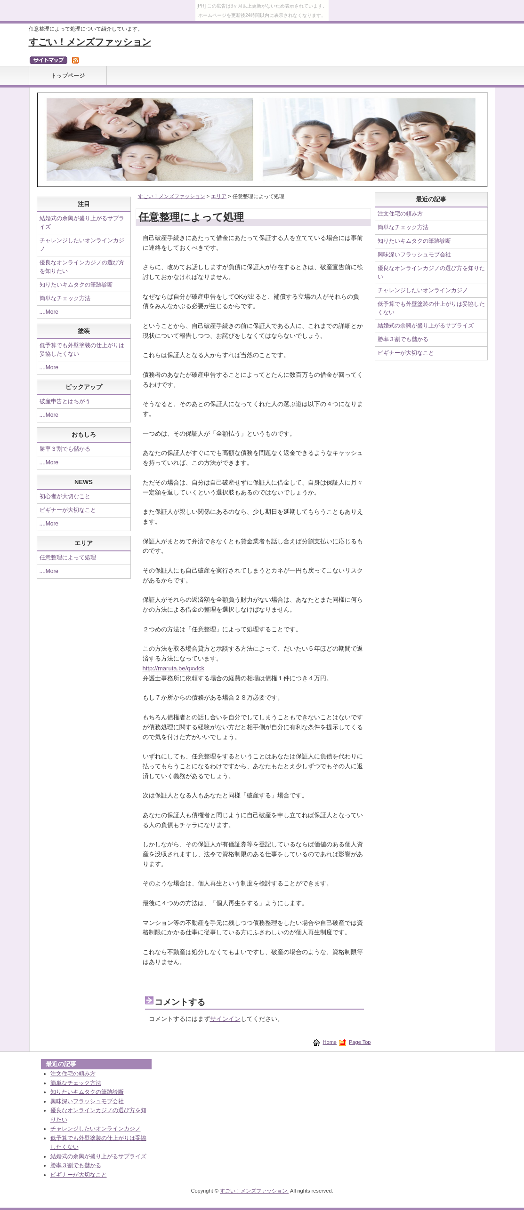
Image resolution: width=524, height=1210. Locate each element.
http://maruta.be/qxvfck (174, 668)
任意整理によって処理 (68, 557)
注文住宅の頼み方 (400, 213)
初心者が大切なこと (65, 496)
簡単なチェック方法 (65, 298)
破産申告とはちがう (65, 401)
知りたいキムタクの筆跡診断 (76, 284)
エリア (218, 196)
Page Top (360, 1042)
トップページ (68, 75)
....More (49, 312)
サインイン (225, 1018)
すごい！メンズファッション (90, 42)
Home (330, 1042)
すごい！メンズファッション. (254, 1191)
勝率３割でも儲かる (65, 449)
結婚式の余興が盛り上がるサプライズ (426, 325)
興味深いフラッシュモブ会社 (414, 254)
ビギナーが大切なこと (68, 510)
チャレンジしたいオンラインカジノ (423, 290)
